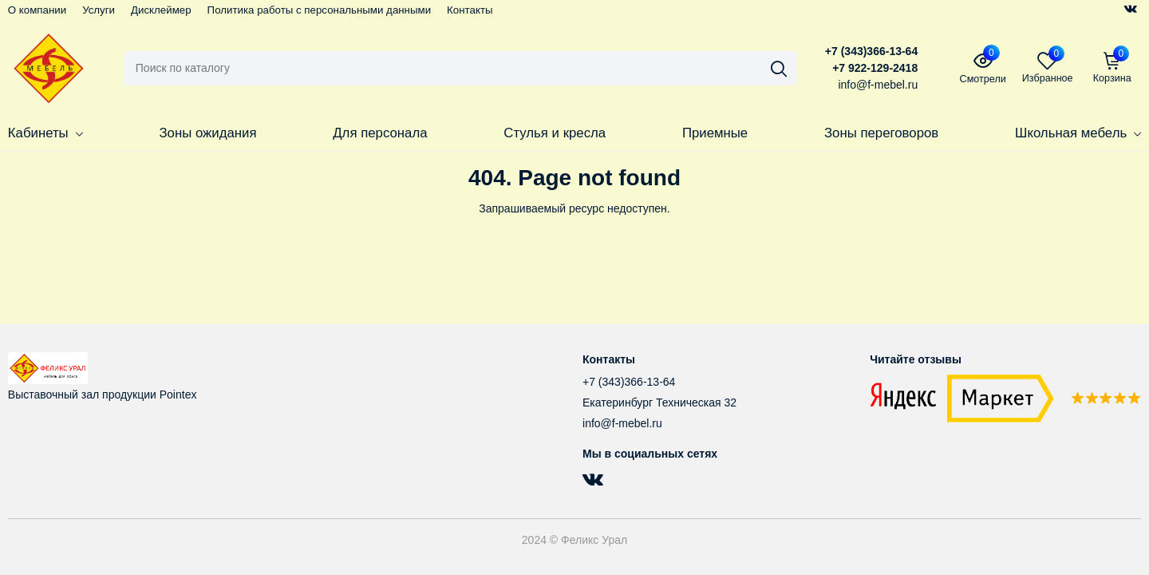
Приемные (715, 133)
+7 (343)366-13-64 (871, 51)
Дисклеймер (161, 10)
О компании (37, 10)
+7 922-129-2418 (875, 67)
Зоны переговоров (881, 133)
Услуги (98, 10)
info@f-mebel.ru (622, 423)
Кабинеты (45, 133)
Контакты (469, 10)
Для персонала (380, 133)
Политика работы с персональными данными (319, 10)
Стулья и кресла (554, 133)
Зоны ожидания (207, 133)
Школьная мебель (1078, 133)
